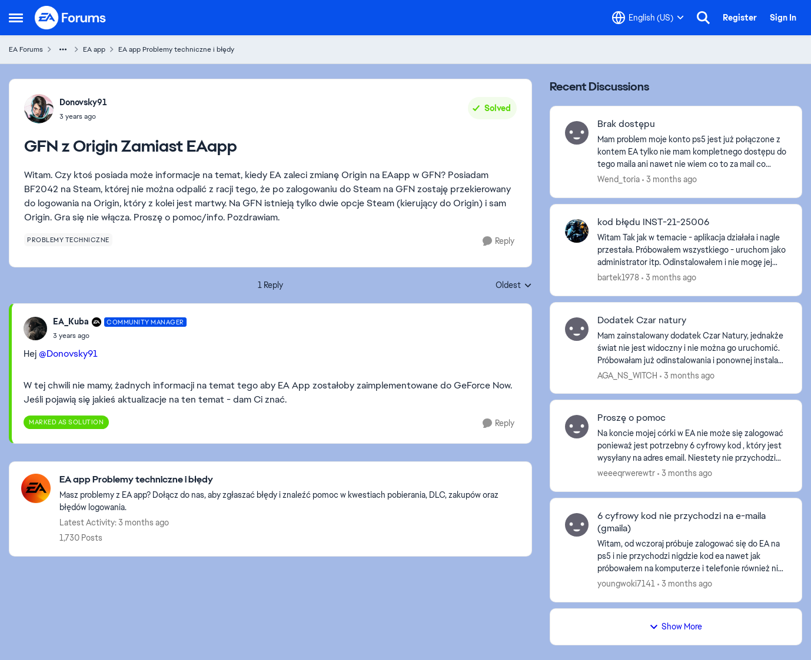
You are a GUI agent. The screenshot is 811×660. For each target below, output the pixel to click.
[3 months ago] (669, 179)
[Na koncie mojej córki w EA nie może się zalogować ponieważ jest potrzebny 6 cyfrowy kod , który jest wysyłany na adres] (692, 445)
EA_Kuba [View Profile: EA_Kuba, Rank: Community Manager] (71, 321)
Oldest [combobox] (514, 286)
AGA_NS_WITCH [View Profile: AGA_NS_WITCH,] (627, 375)
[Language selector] (648, 17)
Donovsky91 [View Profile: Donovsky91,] (83, 102)
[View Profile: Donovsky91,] (39, 108)
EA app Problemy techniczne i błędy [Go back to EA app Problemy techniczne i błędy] (176, 49)
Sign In (783, 17)
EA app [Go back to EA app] (94, 49)
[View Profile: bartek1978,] (577, 231)
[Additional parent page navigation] (63, 49)
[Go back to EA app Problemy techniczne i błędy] (289, 480)
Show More (675, 626)
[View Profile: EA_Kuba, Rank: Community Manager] (35, 328)
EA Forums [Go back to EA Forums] (26, 49)
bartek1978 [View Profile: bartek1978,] (618, 277)
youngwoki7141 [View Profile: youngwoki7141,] (626, 583)
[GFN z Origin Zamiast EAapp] (120, 335)
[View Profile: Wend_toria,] (577, 133)
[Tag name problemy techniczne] (68, 239)
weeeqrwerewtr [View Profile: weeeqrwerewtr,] (626, 473)
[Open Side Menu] (16, 17)
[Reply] (498, 241)
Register (740, 17)
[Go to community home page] (71, 17)
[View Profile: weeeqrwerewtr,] (577, 426)
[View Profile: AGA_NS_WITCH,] (577, 329)
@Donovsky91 (68, 353)
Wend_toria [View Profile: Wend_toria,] (618, 179)
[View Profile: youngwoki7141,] (577, 525)
